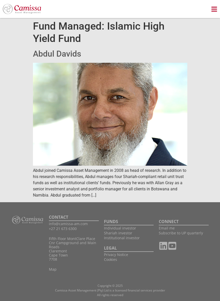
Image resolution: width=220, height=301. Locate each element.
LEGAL (110, 248)
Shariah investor (118, 233)
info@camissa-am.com (68, 223)
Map (53, 269)
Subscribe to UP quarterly (181, 233)
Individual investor (120, 228)
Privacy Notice (116, 254)
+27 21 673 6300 (63, 228)
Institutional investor (122, 237)
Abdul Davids (57, 54)
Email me (167, 228)
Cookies (110, 259)
